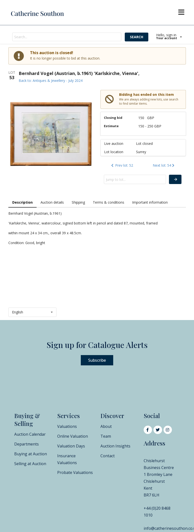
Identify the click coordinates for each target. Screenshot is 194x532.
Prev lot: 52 (121, 165)
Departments (26, 444)
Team (105, 436)
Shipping (78, 202)
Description (22, 202)
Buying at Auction (30, 454)
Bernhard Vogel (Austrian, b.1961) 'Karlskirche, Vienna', (79, 73)
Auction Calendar (30, 434)
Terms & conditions (108, 202)
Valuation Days (71, 446)
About (106, 426)
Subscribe (97, 360)
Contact (107, 455)
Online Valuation (72, 436)
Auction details (52, 202)
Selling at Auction (30, 463)
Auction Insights (115, 446)
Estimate (111, 126)
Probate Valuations (75, 472)
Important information (150, 202)
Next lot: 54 (164, 165)
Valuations (67, 426)
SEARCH (136, 37)
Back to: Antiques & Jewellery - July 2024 (51, 80)
